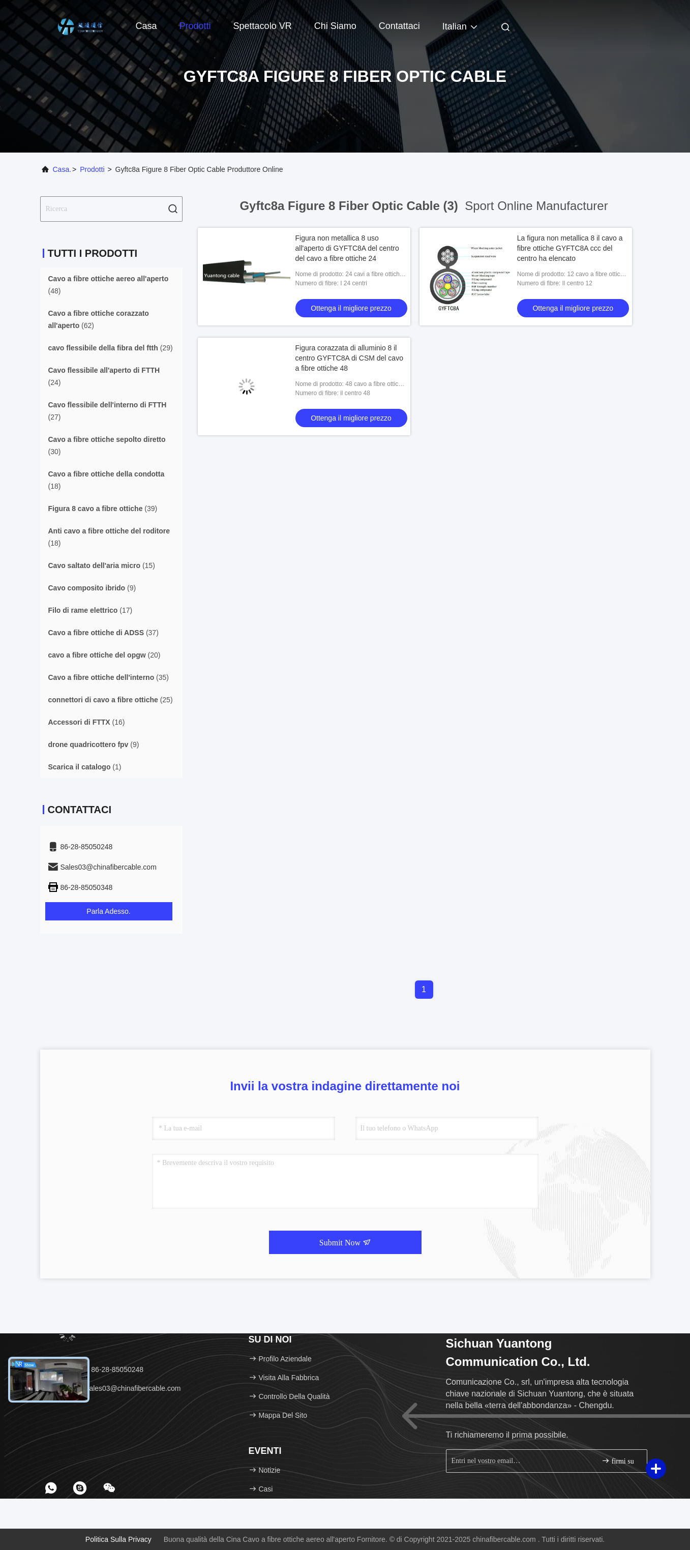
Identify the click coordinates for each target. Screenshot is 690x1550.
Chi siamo (335, 26)
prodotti (92, 169)
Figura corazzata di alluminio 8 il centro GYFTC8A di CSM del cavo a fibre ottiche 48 (349, 358)
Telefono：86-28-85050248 (95, 1369)
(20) (104, 655)
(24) (104, 376)
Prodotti (195, 26)
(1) (85, 767)
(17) (90, 610)
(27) (107, 411)
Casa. (62, 169)
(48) (108, 285)
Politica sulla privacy (118, 1539)
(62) (98, 319)
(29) (110, 348)
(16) (86, 722)
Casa (146, 26)
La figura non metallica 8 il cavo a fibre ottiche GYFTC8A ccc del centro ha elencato (570, 248)
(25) (110, 700)
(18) (106, 480)
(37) (103, 633)
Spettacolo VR (262, 26)
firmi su (618, 1460)
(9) (92, 588)
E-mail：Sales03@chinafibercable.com (114, 1388)
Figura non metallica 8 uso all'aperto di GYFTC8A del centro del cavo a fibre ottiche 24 (347, 248)
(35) (108, 677)
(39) (103, 508)
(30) (107, 445)
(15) (101, 565)
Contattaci (399, 26)
